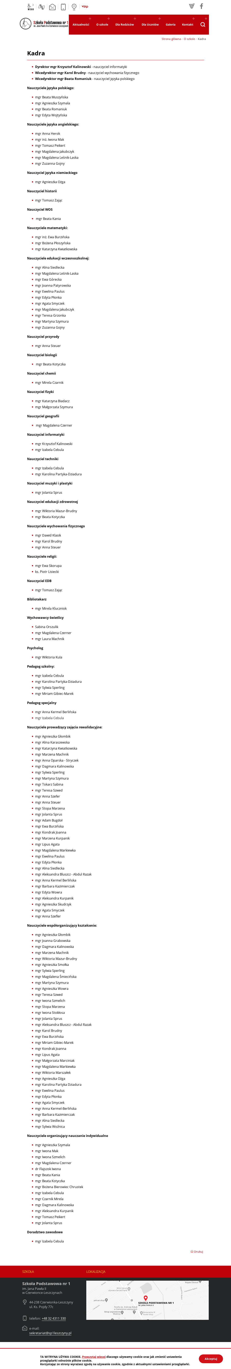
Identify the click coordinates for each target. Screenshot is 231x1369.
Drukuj (196, 1251)
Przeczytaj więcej (94, 1357)
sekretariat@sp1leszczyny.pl (50, 1333)
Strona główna (171, 39)
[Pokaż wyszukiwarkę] (202, 25)
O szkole (189, 39)
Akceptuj (211, 1359)
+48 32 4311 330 (54, 1318)
